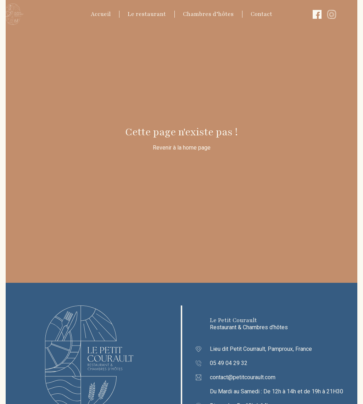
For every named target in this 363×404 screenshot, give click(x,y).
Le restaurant (147, 14)
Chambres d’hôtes (208, 14)
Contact (261, 14)
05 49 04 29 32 (228, 363)
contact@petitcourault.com (242, 377)
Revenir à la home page (182, 148)
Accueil (101, 14)
